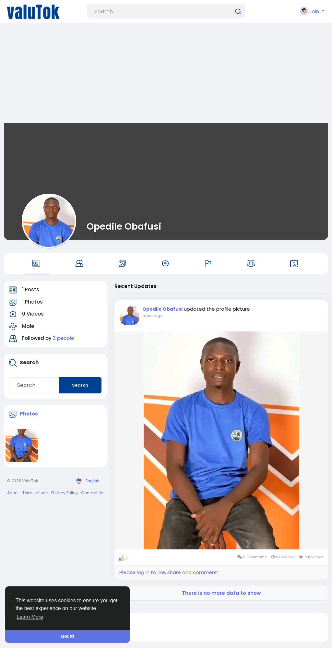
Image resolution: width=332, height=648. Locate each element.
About (13, 493)
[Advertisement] (166, 74)
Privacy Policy (64, 493)
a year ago (152, 315)
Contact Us (92, 493)
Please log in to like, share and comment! (169, 572)
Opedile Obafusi (124, 226)
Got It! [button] (67, 636)
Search (80, 385)
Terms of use (35, 493)
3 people (63, 338)
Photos (29, 413)
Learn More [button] (30, 617)
